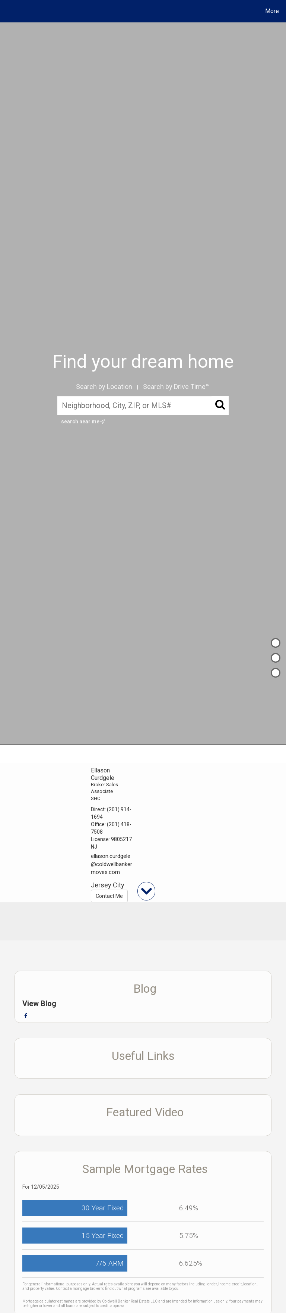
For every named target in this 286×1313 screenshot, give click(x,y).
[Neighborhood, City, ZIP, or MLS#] (143, 405)
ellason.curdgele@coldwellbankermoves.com (111, 864)
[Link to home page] (7, 11)
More (272, 11)
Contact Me (109, 896)
